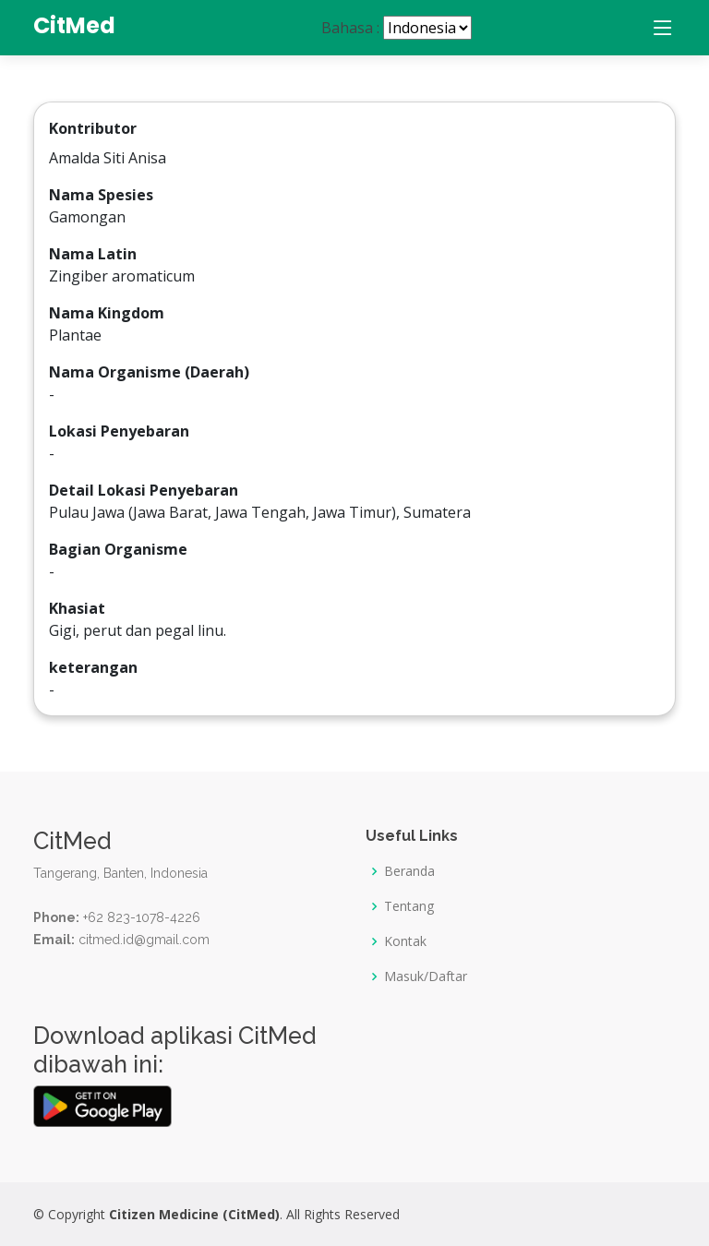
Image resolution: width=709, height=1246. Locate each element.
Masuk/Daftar (425, 976)
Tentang (409, 906)
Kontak (405, 941)
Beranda (409, 871)
